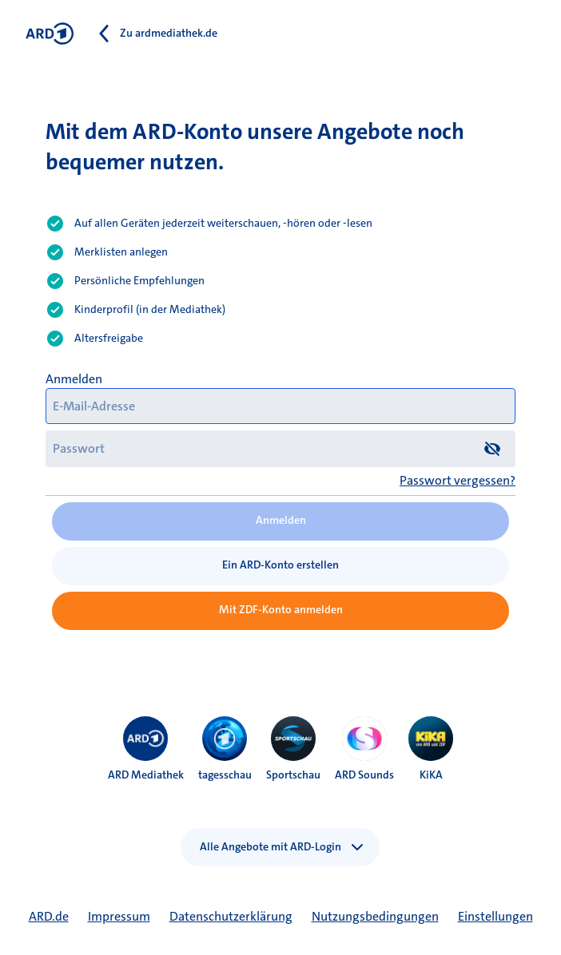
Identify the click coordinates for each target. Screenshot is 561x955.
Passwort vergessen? (457, 480)
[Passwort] (280, 448)
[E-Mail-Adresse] (280, 406)
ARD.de (49, 916)
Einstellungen (495, 916)
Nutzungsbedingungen (375, 916)
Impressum (119, 916)
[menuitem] (145, 738)
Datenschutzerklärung (230, 916)
